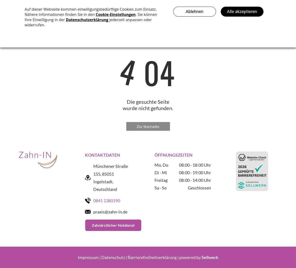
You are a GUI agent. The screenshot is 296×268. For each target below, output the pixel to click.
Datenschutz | (114, 257)
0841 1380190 (106, 200)
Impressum (88, 257)
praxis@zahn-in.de (110, 211)
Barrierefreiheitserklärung (152, 257)
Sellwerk (210, 257)
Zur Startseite (148, 126)
